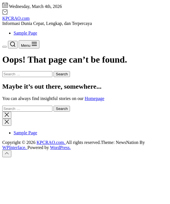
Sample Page (25, 33)
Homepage (94, 98)
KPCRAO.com (15, 18)
